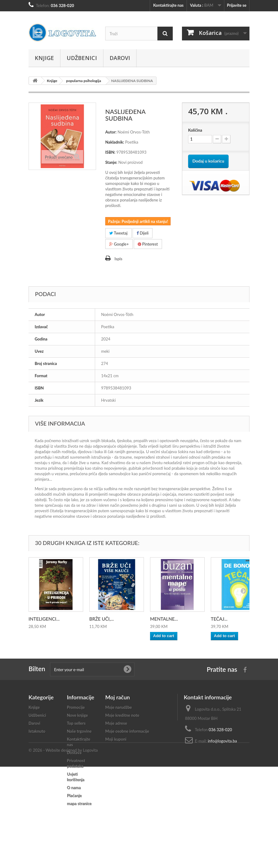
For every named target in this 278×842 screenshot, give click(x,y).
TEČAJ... (219, 619)
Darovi (120, 58)
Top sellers (76, 723)
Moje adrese (116, 723)
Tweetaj (118, 233)
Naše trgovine (79, 731)
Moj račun (117, 697)
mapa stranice (79, 803)
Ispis (118, 258)
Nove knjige (77, 715)
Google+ (119, 244)
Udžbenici (82, 58)
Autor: (111, 132)
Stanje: (111, 162)
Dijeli (143, 233)
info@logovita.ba (222, 741)
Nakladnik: (114, 142)
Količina (195, 130)
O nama (74, 787)
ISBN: (110, 152)
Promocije (76, 707)
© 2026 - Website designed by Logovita (63, 825)
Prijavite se (236, 5)
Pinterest (148, 244)
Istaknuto (37, 731)
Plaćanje (74, 795)
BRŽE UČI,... (101, 619)
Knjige (44, 58)
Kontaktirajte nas (168, 5)
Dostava (74, 752)
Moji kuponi (115, 739)
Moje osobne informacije (127, 731)
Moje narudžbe (118, 707)
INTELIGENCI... (44, 619)
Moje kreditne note (122, 715)
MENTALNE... (164, 619)
